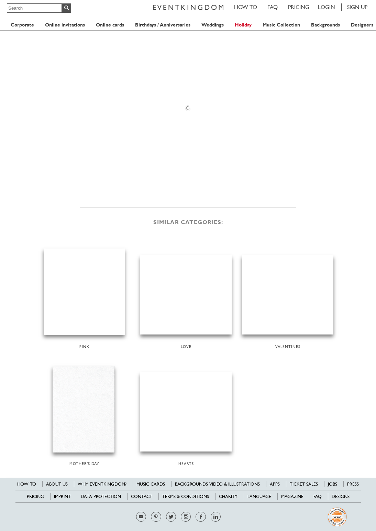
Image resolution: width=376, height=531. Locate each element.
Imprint (62, 496)
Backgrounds (325, 25)
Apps (275, 484)
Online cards (110, 25)
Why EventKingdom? (102, 484)
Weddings (212, 25)
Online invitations (65, 25)
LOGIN (326, 7)
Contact (141, 496)
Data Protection (101, 496)
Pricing (298, 7)
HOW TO (245, 7)
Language (259, 496)
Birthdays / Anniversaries (162, 25)
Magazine (292, 496)
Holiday (243, 25)
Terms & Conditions (185, 496)
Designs (341, 496)
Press (353, 484)
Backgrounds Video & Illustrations (217, 484)
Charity (228, 496)
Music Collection (281, 25)
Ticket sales (304, 484)
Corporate (22, 25)
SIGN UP (357, 7)
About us (57, 484)
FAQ (272, 7)
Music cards (150, 484)
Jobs (332, 484)
